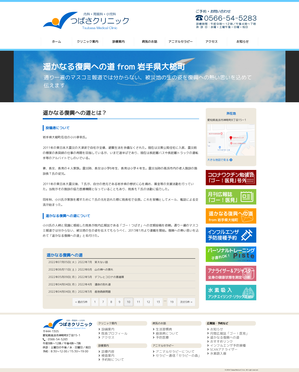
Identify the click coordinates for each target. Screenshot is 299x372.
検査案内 (105, 355)
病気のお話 (149, 41)
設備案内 (105, 329)
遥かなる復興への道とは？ (75, 113)
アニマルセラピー (180, 41)
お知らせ (242, 41)
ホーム (56, 41)
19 (172, 302)
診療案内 (118, 41)
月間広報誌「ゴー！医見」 (227, 333)
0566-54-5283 (58, 339)
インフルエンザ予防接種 (225, 345)
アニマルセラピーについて (173, 351)
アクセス (211, 41)
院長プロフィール (112, 333)
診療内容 (105, 351)
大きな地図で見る (220, 160)
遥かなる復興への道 (222, 337)
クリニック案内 (87, 41)
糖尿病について (164, 333)
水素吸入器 (215, 353)
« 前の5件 (81, 302)
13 (158, 302)
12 (148, 302)
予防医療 (160, 337)
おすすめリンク (219, 341)
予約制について (110, 359)
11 (138, 302)
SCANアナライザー (221, 349)
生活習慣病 (161, 329)
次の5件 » (186, 302)
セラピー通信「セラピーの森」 (176, 355)
